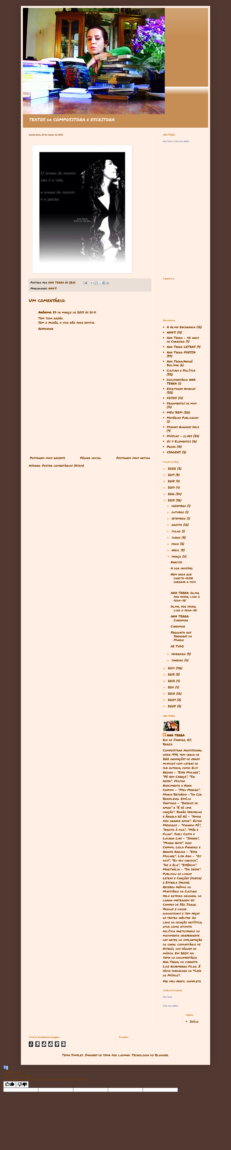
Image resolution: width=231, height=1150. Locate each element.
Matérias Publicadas (182, 417)
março (176, 556)
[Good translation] (9, 1084)
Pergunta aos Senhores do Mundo (181, 636)
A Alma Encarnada (181, 327)
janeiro (177, 660)
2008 (172, 706)
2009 (172, 699)
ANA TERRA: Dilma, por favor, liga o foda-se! (185, 596)
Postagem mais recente (47, 458)
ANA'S (52, 288)
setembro (179, 518)
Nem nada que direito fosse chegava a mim (183, 578)
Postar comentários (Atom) (63, 465)
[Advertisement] (90, 421)
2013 (172, 674)
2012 (172, 681)
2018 (172, 481)
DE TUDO (177, 646)
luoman (124, 1055)
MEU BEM (175, 412)
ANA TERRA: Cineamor (180, 618)
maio (175, 543)
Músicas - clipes (179, 436)
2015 (172, 500)
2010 (172, 693)
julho (176, 531)
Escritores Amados (181, 388)
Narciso (176, 562)
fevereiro (179, 654)
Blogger (161, 1055)
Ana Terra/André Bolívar (180, 363)
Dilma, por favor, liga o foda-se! (184, 608)
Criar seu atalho (181, 141)
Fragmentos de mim (182, 403)
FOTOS (172, 398)
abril (176, 550)
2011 (171, 687)
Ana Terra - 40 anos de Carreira (183, 339)
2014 (172, 668)
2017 (172, 487)
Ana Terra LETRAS (181, 346)
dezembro (179, 505)
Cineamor (178, 626)
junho (176, 537)
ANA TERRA (175, 735)
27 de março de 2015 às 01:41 (74, 312)
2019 (172, 474)
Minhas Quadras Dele (183, 427)
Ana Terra (167, 141)
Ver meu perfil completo (182, 981)
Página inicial (90, 458)
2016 (172, 494)
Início (194, 1021)
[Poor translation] (22, 1084)
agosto (177, 524)
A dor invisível (182, 568)
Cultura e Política (181, 370)
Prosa (171, 446)
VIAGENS (174, 452)
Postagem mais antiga (133, 458)
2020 (172, 468)
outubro (178, 512)
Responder (45, 328)
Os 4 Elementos (179, 441)
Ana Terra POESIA (181, 352)
